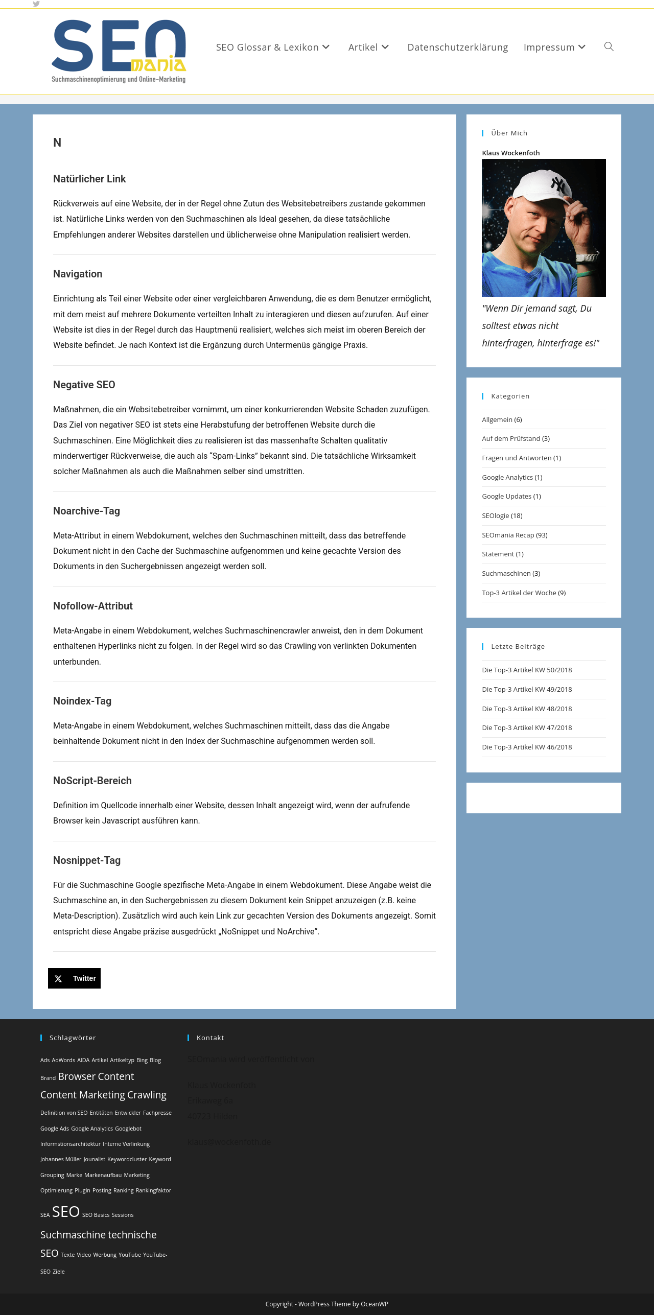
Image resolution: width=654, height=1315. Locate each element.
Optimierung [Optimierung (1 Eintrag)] (56, 1190)
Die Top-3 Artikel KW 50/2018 (527, 669)
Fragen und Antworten (516, 457)
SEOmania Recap (508, 534)
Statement (498, 553)
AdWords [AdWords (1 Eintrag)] (63, 1060)
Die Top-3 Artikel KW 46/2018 (527, 747)
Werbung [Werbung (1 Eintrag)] (105, 1254)
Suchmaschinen (506, 573)
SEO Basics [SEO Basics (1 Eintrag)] (96, 1214)
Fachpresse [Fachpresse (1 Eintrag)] (157, 1112)
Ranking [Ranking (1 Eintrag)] (123, 1190)
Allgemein (497, 419)
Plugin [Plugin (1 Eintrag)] (82, 1190)
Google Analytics (507, 477)
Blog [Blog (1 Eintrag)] (155, 1060)
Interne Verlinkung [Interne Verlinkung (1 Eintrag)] (126, 1143)
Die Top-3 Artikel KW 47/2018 (527, 727)
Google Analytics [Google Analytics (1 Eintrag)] (92, 1128)
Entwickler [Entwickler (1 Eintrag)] (128, 1112)
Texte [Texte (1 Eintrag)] (68, 1254)
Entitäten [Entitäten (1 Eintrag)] (101, 1112)
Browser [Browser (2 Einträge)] (77, 1076)
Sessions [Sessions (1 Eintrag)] (123, 1214)
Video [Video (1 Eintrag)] (84, 1254)
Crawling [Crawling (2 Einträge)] (147, 1094)
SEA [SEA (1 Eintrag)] (45, 1214)
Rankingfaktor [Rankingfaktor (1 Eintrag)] (153, 1190)
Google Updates (506, 496)
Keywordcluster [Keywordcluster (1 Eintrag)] (127, 1159)
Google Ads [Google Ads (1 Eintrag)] (54, 1128)
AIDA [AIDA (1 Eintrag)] (83, 1060)
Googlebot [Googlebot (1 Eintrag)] (128, 1128)
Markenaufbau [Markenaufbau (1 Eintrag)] (103, 1175)
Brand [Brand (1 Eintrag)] (48, 1078)
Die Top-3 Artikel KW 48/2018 (527, 708)
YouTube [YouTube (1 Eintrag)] (130, 1254)
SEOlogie (495, 515)
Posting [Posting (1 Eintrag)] (101, 1190)
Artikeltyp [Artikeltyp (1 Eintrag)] (122, 1060)
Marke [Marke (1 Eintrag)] (74, 1175)
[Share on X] (74, 978)
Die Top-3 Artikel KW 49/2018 (527, 689)
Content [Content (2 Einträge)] (116, 1076)
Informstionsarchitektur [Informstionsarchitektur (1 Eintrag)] (70, 1143)
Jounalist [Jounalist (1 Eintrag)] (95, 1159)
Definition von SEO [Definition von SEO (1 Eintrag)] (64, 1112)
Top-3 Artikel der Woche (519, 592)
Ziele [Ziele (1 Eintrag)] (58, 1271)
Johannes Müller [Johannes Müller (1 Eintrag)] (60, 1159)
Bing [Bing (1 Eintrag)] (142, 1060)
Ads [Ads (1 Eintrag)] (45, 1060)
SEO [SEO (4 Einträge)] (66, 1211)
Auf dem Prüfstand (511, 438)
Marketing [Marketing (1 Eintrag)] (137, 1175)
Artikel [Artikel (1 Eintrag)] (99, 1060)
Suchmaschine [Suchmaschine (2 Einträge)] (73, 1234)
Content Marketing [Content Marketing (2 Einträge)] (82, 1094)
